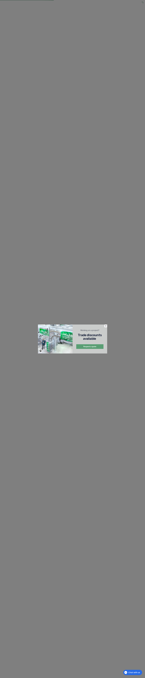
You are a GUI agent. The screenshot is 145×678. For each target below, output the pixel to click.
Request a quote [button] (89, 346)
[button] (105, 326)
